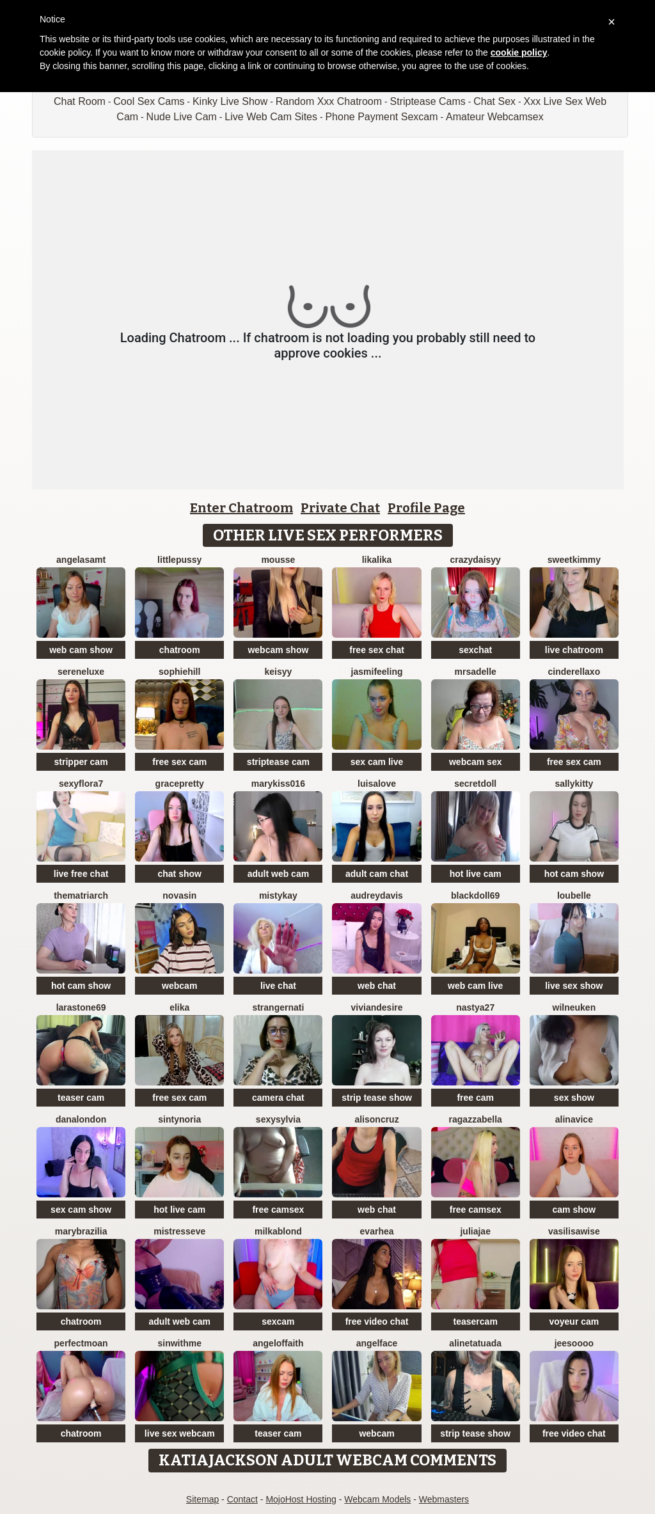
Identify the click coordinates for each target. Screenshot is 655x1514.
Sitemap (202, 1499)
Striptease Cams (428, 101)
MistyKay (278, 895)
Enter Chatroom (241, 508)
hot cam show (574, 874)
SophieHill (179, 671)
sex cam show (81, 1209)
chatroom (179, 650)
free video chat (377, 1321)
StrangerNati (278, 1007)
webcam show (278, 650)
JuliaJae (475, 1231)
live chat (278, 986)
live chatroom (574, 650)
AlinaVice (574, 1119)
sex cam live (377, 762)
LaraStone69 (81, 1007)
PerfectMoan (81, 1343)
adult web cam (278, 874)
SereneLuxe (81, 671)
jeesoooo (574, 1343)
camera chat (278, 1097)
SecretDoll (475, 783)
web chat (377, 986)
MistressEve (179, 1231)
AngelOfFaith (278, 1343)
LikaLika (377, 560)
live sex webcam (180, 1433)
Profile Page (426, 508)
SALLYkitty (574, 783)
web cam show (81, 650)
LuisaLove (377, 783)
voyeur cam (574, 1321)
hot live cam (475, 874)
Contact (242, 1499)
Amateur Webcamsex (495, 116)
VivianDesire (377, 1007)
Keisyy (278, 671)
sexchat (475, 650)
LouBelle (574, 895)
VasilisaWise (574, 1231)
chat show (179, 874)
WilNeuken (574, 1007)
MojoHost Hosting (300, 1499)
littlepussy (179, 560)
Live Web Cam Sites (271, 116)
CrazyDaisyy (475, 560)
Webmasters (444, 1499)
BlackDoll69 (475, 895)
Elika (179, 1007)
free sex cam (179, 762)
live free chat (81, 874)
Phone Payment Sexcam (381, 116)
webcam (179, 986)
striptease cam (278, 762)
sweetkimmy (574, 560)
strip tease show (377, 1097)
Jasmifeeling (377, 671)
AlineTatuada (475, 1343)
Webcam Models (377, 1499)
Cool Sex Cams (148, 101)
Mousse (278, 560)
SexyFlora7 (81, 783)
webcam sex (475, 762)
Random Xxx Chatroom (329, 101)
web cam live (475, 986)
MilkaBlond (278, 1231)
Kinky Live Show (230, 101)
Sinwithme (179, 1343)
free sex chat (376, 650)
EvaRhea (377, 1231)
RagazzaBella (475, 1119)
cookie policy (519, 52)
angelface (377, 1343)
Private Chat (340, 508)
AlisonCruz (376, 1119)
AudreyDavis (377, 895)
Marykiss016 (278, 783)
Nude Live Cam (181, 116)
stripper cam (81, 762)
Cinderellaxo (574, 671)
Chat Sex (494, 101)
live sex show (574, 986)
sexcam (278, 1321)
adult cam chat (376, 874)
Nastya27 (475, 1007)
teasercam (476, 1321)
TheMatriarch (81, 895)
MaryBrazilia (81, 1231)
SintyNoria (179, 1119)
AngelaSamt (81, 560)
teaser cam (81, 1097)
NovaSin (179, 895)
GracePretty (179, 783)
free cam (475, 1097)
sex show (574, 1097)
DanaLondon (81, 1119)
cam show (574, 1209)
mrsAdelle (475, 671)
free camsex (278, 1209)
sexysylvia (278, 1119)
